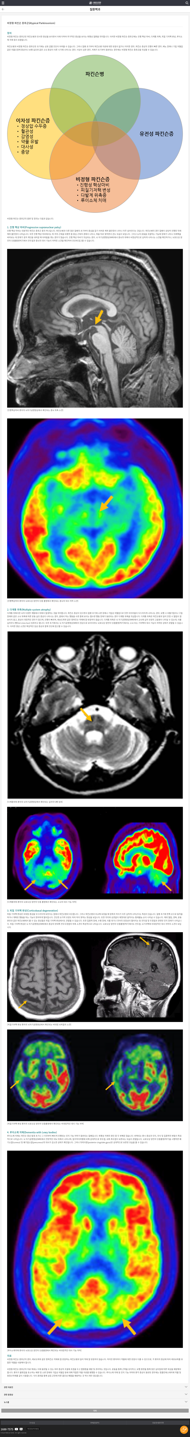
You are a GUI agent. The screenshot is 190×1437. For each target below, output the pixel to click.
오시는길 (32, 1423)
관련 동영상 (8, 1394)
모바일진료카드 (94, 1423)
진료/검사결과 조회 (158, 1423)
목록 (95, 1410)
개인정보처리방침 (33, 1429)
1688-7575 (7, 1429)
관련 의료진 (8, 1387)
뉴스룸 (6, 1402)
